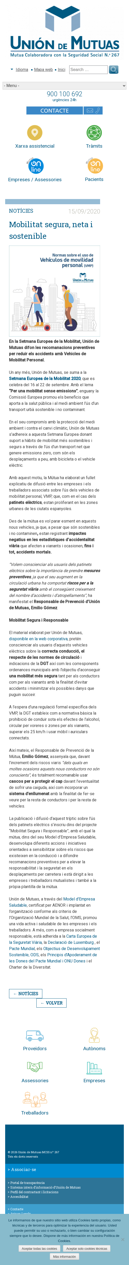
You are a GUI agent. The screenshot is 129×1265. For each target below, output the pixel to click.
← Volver (51, 1003)
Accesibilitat (19, 1197)
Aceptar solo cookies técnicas (86, 1249)
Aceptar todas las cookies (39, 1249)
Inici (61, 69)
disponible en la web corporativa (38, 638)
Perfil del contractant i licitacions (34, 1192)
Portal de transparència (27, 1183)
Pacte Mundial (22, 948)
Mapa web (43, 69)
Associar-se (23, 1169)
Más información (64, 1257)
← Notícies (25, 993)
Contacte (16, 1209)
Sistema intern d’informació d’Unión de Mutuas (45, 1187)
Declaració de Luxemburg (71, 942)
